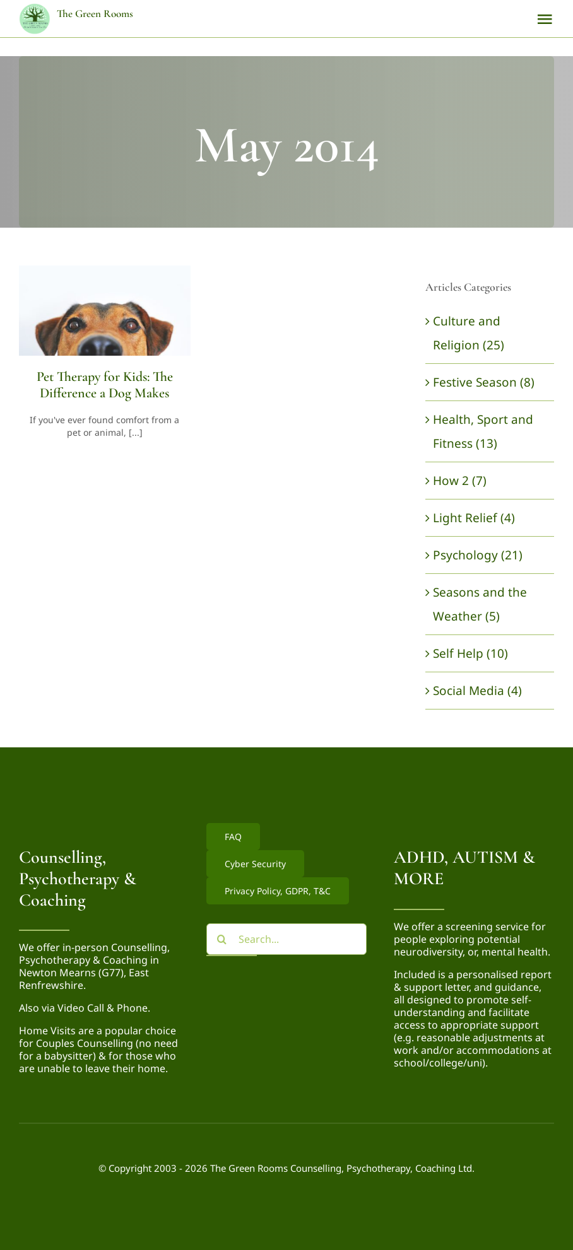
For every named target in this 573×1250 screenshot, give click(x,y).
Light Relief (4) (474, 518)
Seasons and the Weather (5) (480, 604)
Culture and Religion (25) (468, 333)
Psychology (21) (478, 555)
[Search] (222, 939)
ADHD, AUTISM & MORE (464, 867)
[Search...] (286, 939)
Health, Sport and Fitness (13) (483, 431)
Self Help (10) (470, 653)
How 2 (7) (460, 480)
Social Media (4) (477, 690)
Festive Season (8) (484, 382)
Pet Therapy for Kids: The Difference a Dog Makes (105, 384)
